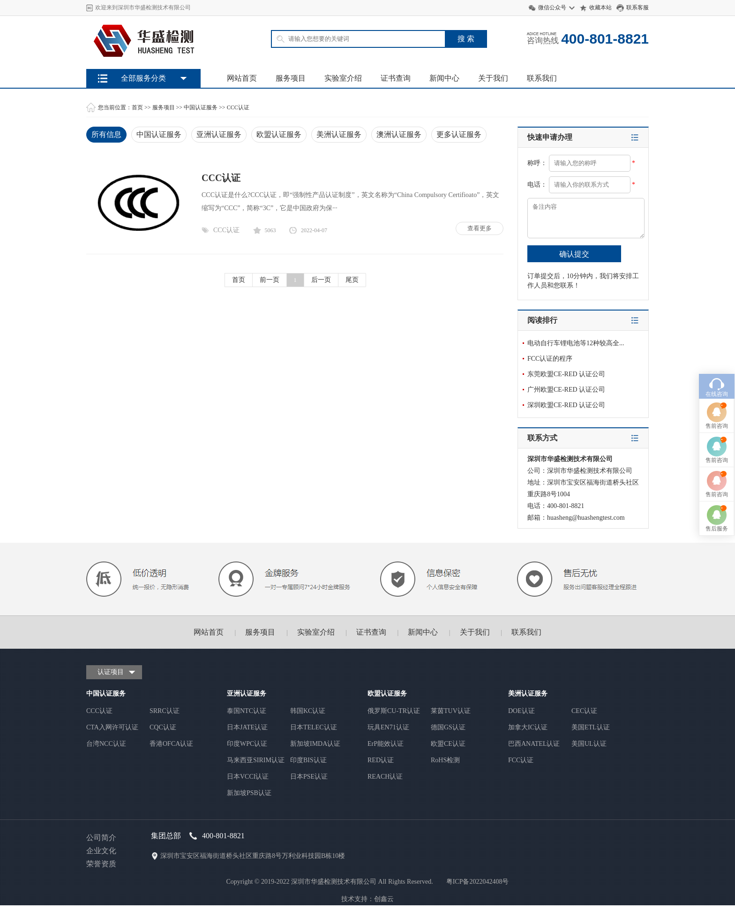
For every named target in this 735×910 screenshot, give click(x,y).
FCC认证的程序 (549, 358)
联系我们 (542, 78)
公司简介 (101, 838)
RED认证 (381, 760)
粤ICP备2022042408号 (477, 881)
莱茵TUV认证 (451, 710)
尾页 (352, 279)
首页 (137, 107)
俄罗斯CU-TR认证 (394, 710)
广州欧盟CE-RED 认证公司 (566, 389)
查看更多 (479, 228)
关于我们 (493, 78)
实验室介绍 (343, 78)
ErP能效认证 (386, 743)
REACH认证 (385, 776)
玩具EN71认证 (388, 727)
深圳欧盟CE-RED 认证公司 (566, 405)
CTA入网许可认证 (112, 727)
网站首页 (242, 78)
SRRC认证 (165, 710)
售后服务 (716, 475)
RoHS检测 (445, 760)
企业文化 (101, 851)
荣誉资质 (101, 864)
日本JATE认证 (247, 727)
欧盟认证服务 (278, 134)
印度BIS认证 (308, 760)
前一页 (269, 279)
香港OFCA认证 (171, 743)
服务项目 (291, 78)
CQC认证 (163, 727)
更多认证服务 (458, 134)
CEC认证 (584, 710)
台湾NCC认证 (106, 743)
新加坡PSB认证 (249, 792)
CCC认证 (238, 107)
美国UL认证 (589, 743)
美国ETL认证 (590, 727)
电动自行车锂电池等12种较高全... (575, 343)
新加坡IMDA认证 (315, 743)
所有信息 (106, 134)
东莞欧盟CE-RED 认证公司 (566, 374)
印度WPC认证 (247, 743)
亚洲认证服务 (218, 134)
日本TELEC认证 (313, 727)
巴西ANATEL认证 (534, 743)
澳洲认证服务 (398, 134)
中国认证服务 (201, 107)
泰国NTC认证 (246, 710)
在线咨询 (716, 341)
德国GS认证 (448, 727)
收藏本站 (600, 7)
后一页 (321, 279)
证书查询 (396, 78)
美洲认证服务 (338, 134)
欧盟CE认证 (448, 743)
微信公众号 (552, 7)
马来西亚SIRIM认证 (256, 760)
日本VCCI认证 (248, 776)
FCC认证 (520, 760)
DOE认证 (521, 710)
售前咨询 (716, 373)
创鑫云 (384, 898)
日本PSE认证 (309, 776)
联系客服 (637, 7)
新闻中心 (444, 78)
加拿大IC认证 (528, 727)
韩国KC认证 (307, 710)
